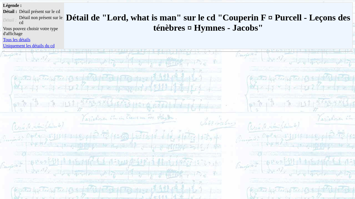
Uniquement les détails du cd (29, 45)
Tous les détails (16, 39)
